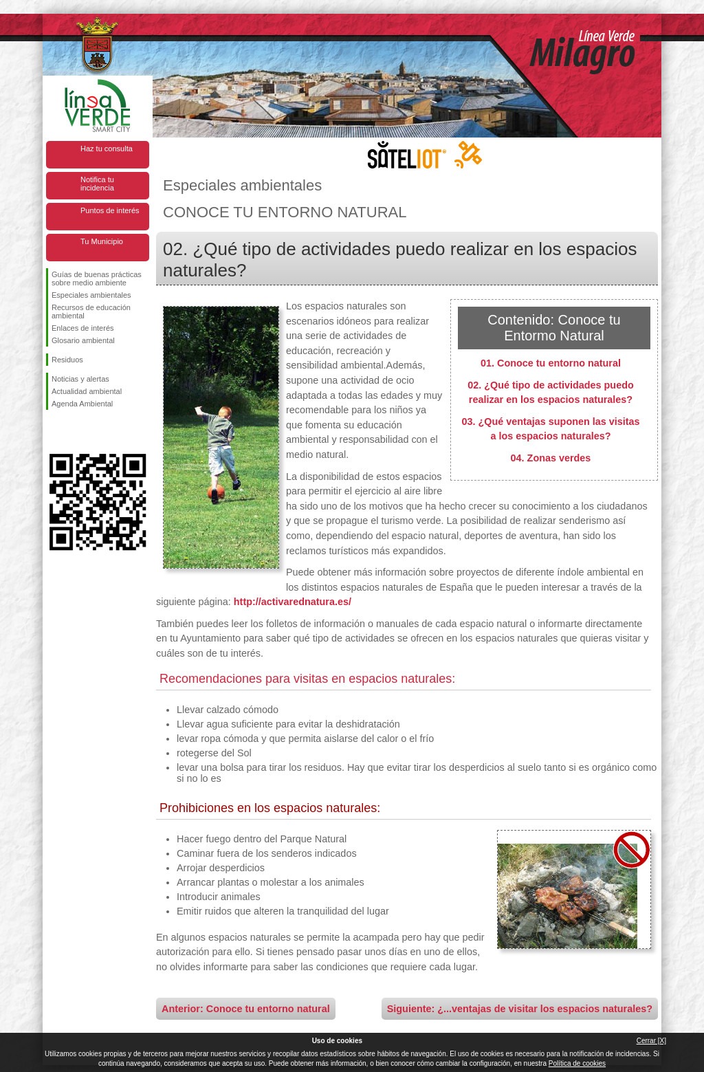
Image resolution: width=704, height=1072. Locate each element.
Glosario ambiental (83, 340)
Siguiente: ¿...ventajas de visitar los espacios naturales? (519, 1008)
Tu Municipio (101, 241)
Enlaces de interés (83, 328)
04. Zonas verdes (551, 457)
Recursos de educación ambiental (91, 311)
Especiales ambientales (91, 295)
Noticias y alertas (80, 379)
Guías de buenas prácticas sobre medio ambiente (97, 278)
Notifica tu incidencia (97, 183)
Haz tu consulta (106, 148)
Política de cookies (577, 1063)
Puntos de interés (110, 210)
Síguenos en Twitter (77, 432)
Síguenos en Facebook (54, 432)
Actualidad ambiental (87, 391)
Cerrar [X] (651, 1040)
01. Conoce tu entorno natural (551, 363)
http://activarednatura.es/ (292, 601)
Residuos (67, 359)
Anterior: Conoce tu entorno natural (246, 1008)
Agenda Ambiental (82, 404)
